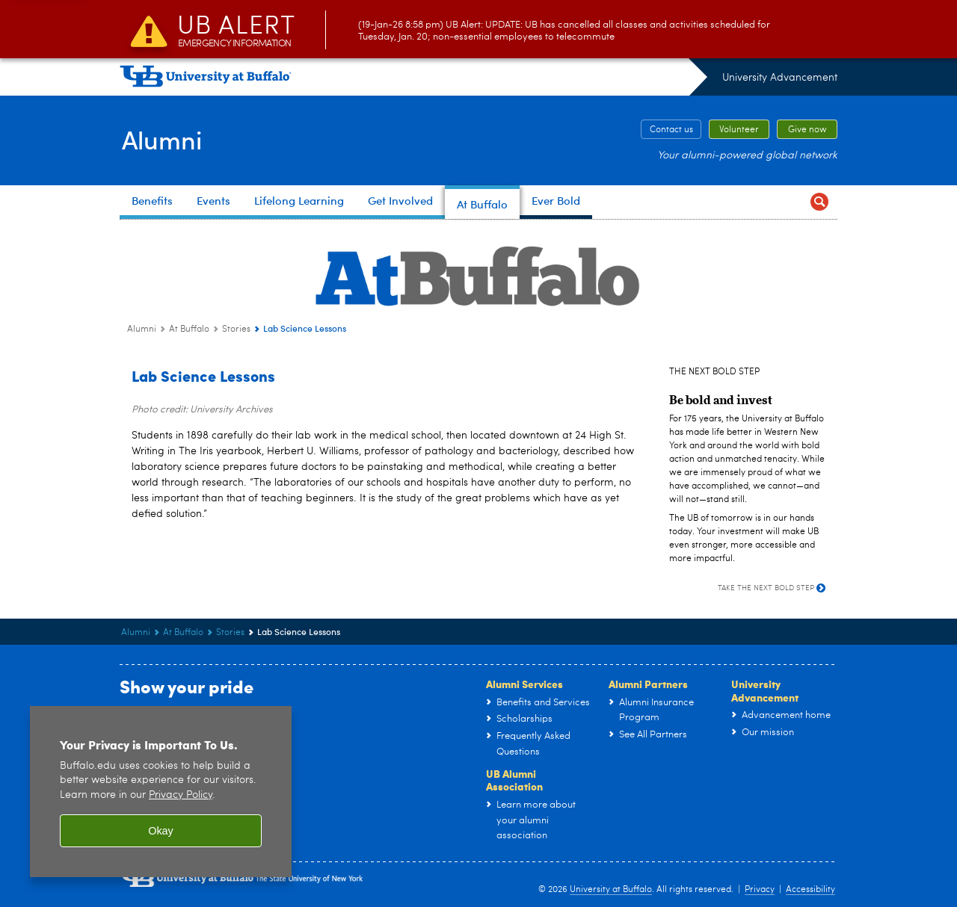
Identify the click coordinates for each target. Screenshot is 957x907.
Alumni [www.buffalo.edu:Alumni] (141, 329)
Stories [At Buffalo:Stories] (236, 329)
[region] (161, 791)
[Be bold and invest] (720, 399)
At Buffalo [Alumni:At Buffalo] (189, 329)
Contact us (671, 130)
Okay (160, 831)
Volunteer (739, 130)
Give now (807, 130)
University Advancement (779, 77)
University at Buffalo (611, 889)
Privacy (760, 889)
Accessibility (810, 889)
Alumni (163, 139)
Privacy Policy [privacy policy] (180, 795)
